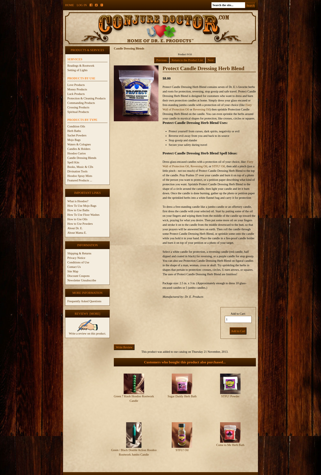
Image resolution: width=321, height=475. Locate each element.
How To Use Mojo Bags (81, 205)
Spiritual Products (78, 111)
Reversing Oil (201, 109)
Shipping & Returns (79, 253)
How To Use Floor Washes (83, 214)
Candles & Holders (78, 148)
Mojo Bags (74, 139)
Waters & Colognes (79, 144)
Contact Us (74, 266)
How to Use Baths (78, 210)
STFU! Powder (230, 396)
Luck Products (76, 93)
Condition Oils (76, 126)
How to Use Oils (77, 219)
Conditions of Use (78, 262)
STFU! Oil (218, 166)
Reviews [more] (87, 313)
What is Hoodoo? (77, 201)
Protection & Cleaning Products (86, 98)
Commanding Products (81, 102)
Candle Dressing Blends (81, 157)
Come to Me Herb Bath (230, 436)
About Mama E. (77, 232)
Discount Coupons (78, 275)
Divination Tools (77, 171)
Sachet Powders (76, 135)
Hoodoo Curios (76, 153)
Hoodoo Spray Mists (79, 175)
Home (69, 5)
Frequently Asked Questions (84, 301)
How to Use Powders (80, 223)
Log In (82, 5)
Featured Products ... (79, 180)
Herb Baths (74, 131)
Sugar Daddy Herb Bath (182, 396)
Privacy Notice (76, 257)
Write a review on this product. (87, 332)
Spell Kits (73, 162)
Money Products (77, 89)
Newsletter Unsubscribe (81, 280)
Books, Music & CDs (80, 166)
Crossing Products (78, 107)
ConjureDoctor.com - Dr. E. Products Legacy (135, 472)
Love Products (76, 84)
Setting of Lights (77, 70)
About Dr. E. (75, 228)
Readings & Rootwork (80, 65)
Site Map (72, 271)
